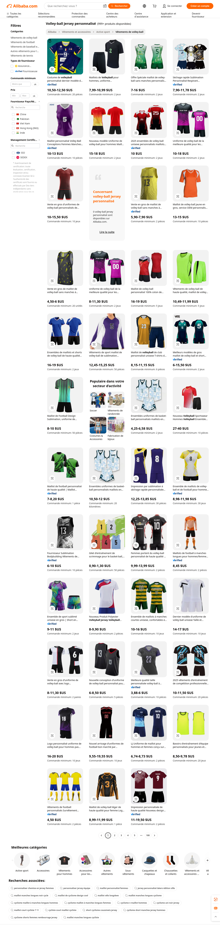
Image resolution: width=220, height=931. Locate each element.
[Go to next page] (155, 835)
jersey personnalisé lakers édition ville (154, 888)
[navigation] (25, 430)
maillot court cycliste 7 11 (25, 910)
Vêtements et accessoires (76, 31)
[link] (215, 899)
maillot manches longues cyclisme (143, 895)
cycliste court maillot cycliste (60, 910)
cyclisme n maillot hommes (132, 902)
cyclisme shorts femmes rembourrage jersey (34, 917)
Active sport (103, 31)
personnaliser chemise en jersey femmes (32, 888)
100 (148, 835)
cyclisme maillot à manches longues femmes (87, 902)
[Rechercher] (119, 6)
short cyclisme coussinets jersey (100, 910)
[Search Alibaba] (74, 6)
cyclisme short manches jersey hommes (144, 910)
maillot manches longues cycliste (81, 917)
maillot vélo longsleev (106, 895)
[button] (105, 6)
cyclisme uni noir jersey (166, 902)
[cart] (155, 6)
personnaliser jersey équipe (75, 888)
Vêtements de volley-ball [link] (129, 31)
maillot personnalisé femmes (112, 888)
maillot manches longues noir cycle (29, 895)
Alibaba (52, 31)
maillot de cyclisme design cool (71, 895)
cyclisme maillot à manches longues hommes (34, 902)
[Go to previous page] (101, 835)
